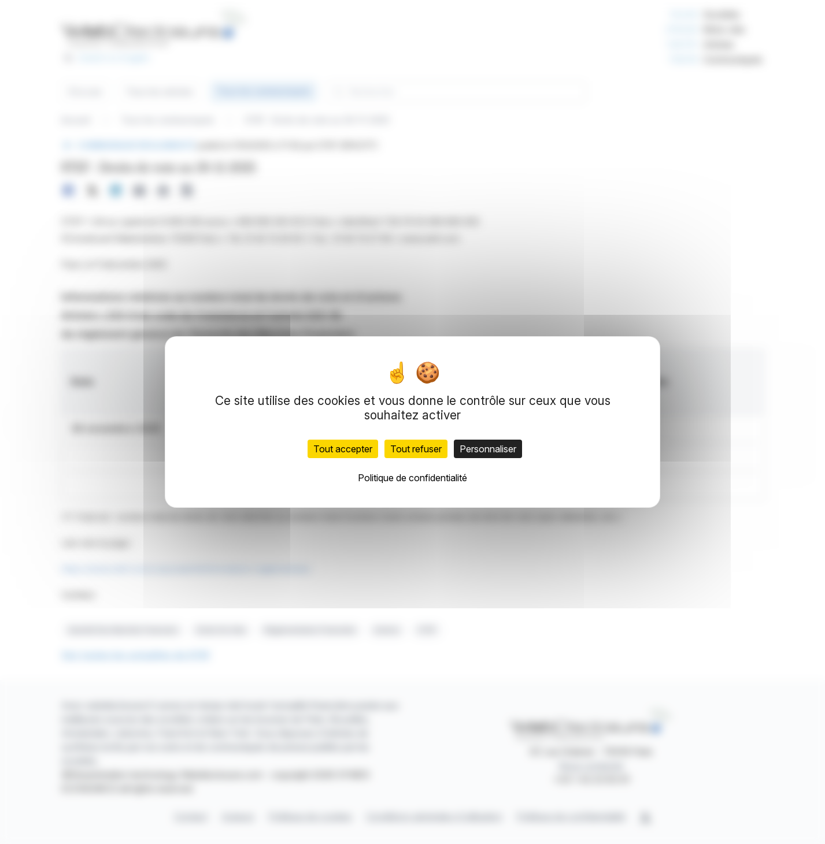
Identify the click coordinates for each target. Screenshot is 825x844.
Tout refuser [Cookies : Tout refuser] (416, 449)
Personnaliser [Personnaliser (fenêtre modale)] (488, 449)
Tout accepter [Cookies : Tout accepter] (342, 449)
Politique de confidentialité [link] (412, 478)
